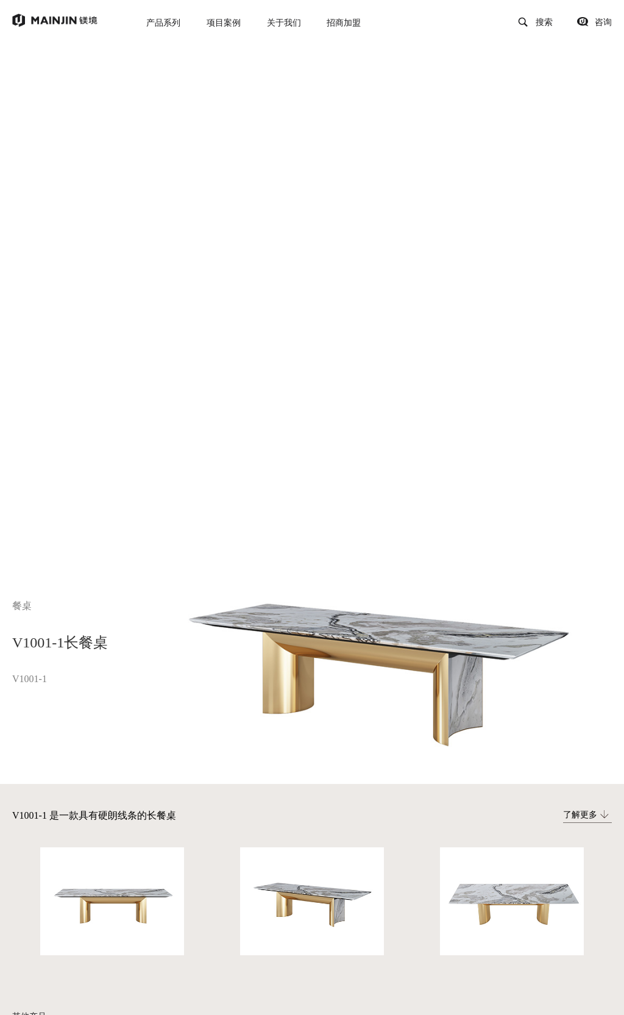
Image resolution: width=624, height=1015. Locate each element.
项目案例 (224, 22)
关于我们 (284, 22)
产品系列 (163, 22)
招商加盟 (344, 22)
